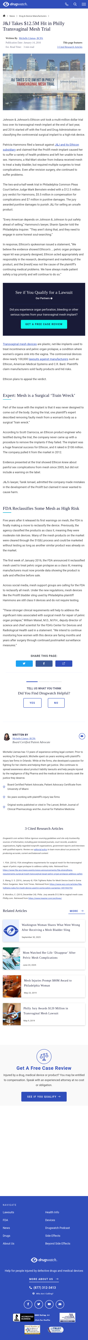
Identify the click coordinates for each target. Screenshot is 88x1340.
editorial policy (40, 849)
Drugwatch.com (15, 4)
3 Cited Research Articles (69, 47)
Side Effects (52, 1235)
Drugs (6, 1235)
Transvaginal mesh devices (20, 344)
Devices (50, 1220)
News (12, 16)
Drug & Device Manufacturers (32, 16)
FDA (5, 1220)
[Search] (75, 4)
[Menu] (84, 4)
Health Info (52, 1212)
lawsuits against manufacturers (48, 359)
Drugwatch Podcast (57, 1228)
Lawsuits (8, 1212)
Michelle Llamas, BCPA (31, 38)
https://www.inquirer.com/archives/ (45, 898)
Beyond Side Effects (57, 1243)
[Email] (82, 736)
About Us (8, 1243)
